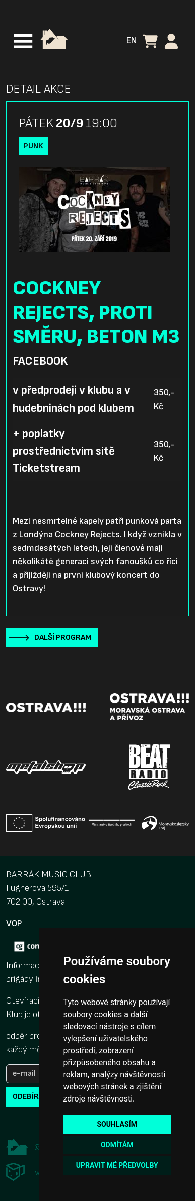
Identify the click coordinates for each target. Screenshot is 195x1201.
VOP (14, 923)
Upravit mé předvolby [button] (117, 1165)
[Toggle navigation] (23, 41)
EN (131, 40)
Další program (63, 637)
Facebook (40, 361)
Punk (33, 146)
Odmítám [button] (117, 1145)
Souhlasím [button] (117, 1124)
